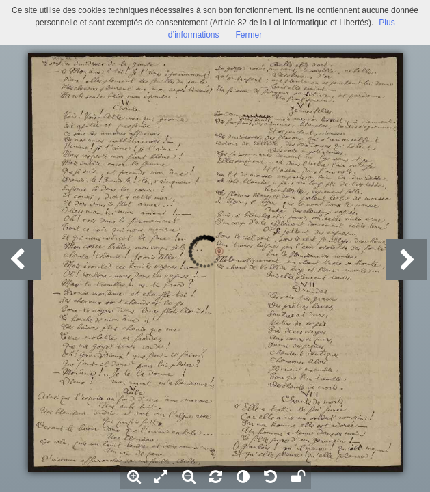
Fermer (249, 35)
